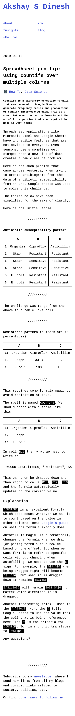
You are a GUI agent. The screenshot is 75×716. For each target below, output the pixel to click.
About (8, 24)
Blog (41, 31)
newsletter (43, 677)
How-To (15, 92)
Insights (11, 31)
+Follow (10, 38)
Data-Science (35, 92)
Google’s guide (55, 523)
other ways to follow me (41, 698)
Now (40, 24)
